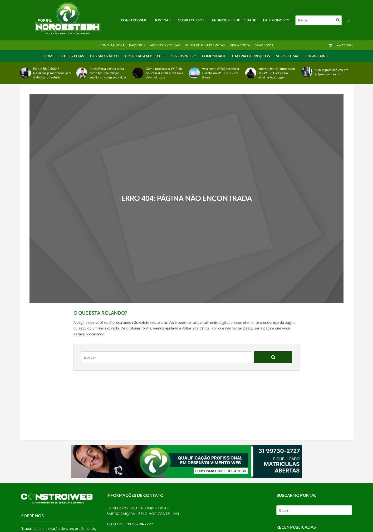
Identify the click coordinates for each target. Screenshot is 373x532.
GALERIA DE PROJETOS (251, 55)
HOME (49, 55)
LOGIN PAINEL (317, 55)
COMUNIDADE (214, 55)
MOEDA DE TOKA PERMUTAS (205, 45)
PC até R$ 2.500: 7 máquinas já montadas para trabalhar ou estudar (52, 73)
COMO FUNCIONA (112, 45)
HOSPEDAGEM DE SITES (144, 55)
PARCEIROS (137, 45)
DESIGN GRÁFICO (104, 55)
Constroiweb (133, 20)
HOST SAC (162, 20)
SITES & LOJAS (72, 55)
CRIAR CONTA (264, 45)
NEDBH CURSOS (191, 20)
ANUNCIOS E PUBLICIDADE (233, 20)
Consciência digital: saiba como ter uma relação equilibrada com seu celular (108, 73)
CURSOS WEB (182, 55)
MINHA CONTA (240, 45)
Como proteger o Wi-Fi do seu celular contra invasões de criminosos (164, 73)
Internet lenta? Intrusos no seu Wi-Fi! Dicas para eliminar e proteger (276, 73)
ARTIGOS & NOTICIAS (165, 45)
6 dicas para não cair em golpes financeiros (331, 72)
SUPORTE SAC (287, 55)
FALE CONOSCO (276, 20)
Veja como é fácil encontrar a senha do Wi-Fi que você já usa (220, 73)
